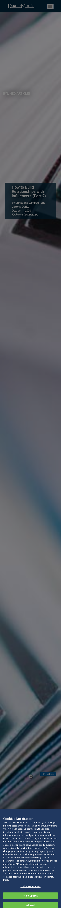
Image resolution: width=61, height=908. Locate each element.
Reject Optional (30, 899)
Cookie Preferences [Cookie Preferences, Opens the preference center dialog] (30, 890)
